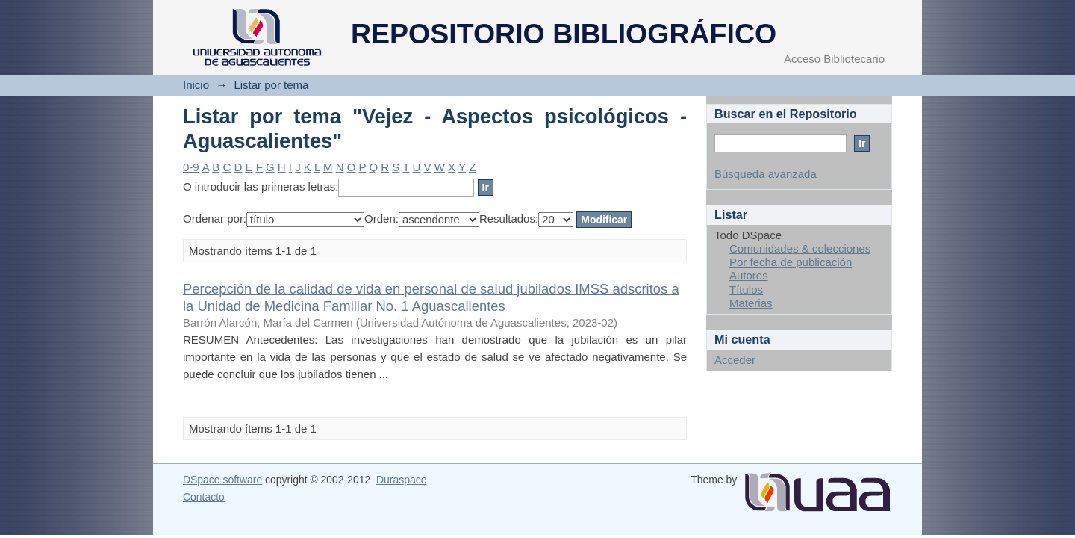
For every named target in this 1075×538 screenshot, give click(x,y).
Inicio (196, 84)
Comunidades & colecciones (799, 248)
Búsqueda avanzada (765, 173)
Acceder (734, 359)
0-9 (191, 167)
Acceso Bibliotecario (834, 58)
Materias (751, 303)
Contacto (204, 497)
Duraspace (401, 480)
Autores (748, 275)
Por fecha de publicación (790, 262)
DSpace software (222, 480)
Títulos (746, 289)
